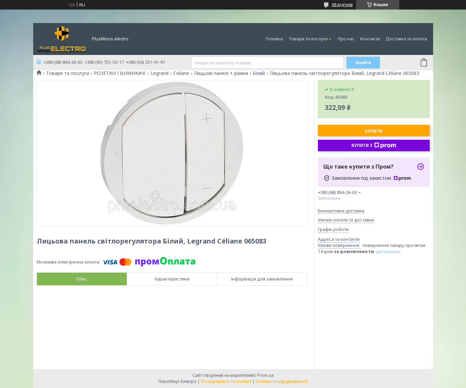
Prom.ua (265, 375)
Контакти (370, 39)
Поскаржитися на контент (226, 381)
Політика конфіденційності (282, 381)
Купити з (373, 145)
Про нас (346, 39)
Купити (373, 131)
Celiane (181, 73)
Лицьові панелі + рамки (221, 73)
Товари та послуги (308, 39)
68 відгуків (342, 4)
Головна (274, 39)
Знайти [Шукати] (363, 62)
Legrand (159, 73)
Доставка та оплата (406, 39)
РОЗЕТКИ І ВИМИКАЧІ (119, 73)
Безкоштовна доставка (341, 210)
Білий (259, 73)
